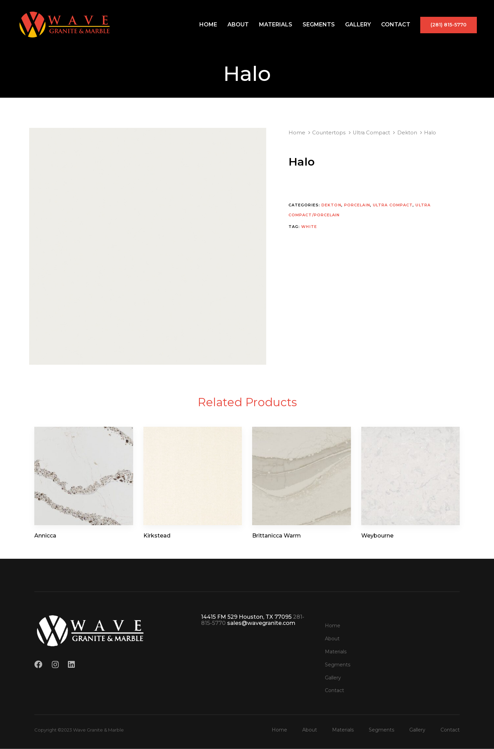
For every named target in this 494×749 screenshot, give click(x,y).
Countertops (328, 133)
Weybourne (377, 535)
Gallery (358, 24)
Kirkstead (156, 535)
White (309, 226)
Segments (319, 24)
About (238, 24)
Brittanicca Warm (276, 535)
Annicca (45, 535)
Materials (275, 24)
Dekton (407, 133)
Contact (395, 24)
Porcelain (357, 205)
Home (208, 24)
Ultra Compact (371, 133)
